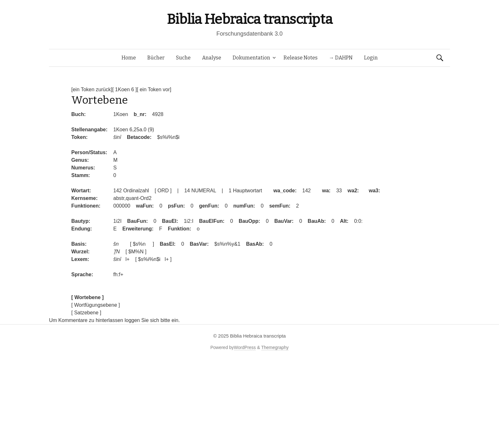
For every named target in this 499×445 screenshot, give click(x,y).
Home (129, 58)
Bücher (156, 58)
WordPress (245, 347)
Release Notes (301, 58)
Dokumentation (251, 58)
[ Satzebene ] (86, 312)
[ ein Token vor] (154, 89)
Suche (183, 58)
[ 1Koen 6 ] (124, 89)
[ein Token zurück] (91, 89)
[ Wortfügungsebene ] (95, 305)
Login (371, 58)
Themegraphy (275, 347)
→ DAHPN (341, 58)
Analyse (211, 58)
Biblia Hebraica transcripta (249, 19)
